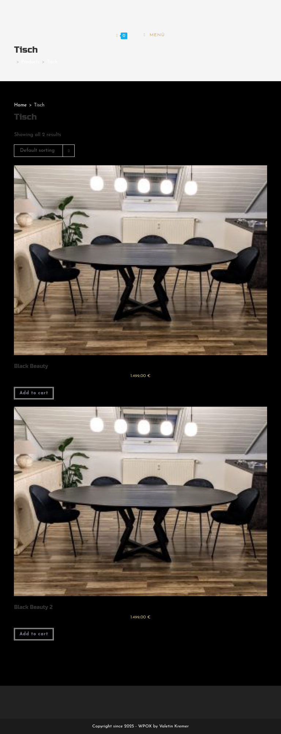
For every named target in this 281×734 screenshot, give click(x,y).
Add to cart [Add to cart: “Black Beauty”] (33, 393)
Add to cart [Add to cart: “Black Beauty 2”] (33, 634)
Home (20, 105)
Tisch (52, 62)
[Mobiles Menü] (154, 36)
